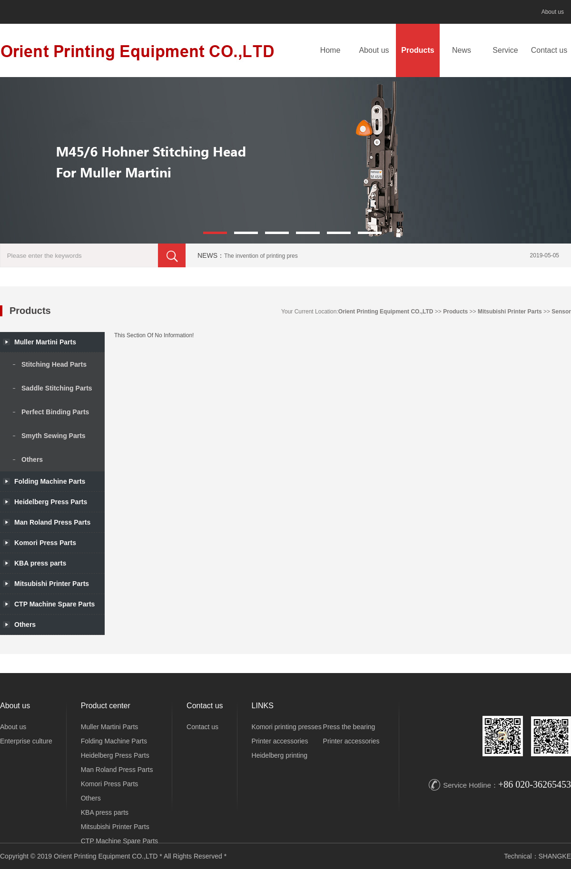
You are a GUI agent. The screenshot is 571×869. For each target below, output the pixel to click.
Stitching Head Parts (54, 364)
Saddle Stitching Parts (56, 388)
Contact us (549, 50)
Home (330, 50)
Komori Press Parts (109, 784)
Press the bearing (349, 727)
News (461, 50)
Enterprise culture (26, 741)
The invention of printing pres (261, 256)
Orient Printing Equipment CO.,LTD (385, 311)
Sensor (561, 311)
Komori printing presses (287, 727)
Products (417, 50)
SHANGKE (555, 856)
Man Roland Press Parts (117, 769)
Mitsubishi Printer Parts (510, 311)
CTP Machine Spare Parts (119, 841)
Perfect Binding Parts (55, 412)
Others (32, 459)
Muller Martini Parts (109, 727)
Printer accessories (280, 741)
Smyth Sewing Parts (53, 435)
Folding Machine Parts (49, 481)
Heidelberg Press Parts (115, 755)
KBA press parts (104, 812)
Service (505, 50)
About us (552, 12)
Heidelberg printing (280, 755)
